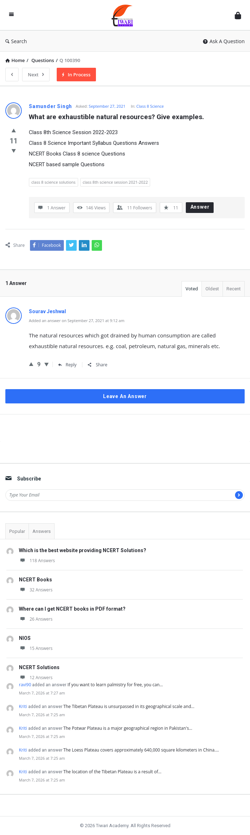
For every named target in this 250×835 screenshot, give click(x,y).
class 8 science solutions (53, 182)
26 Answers (35, 619)
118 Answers (37, 560)
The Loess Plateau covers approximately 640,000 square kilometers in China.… (141, 750)
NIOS (25, 638)
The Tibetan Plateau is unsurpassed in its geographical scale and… (128, 706)
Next (36, 74)
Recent (233, 288)
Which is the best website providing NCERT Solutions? (82, 550)
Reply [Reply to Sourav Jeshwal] (67, 365)
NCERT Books (35, 579)
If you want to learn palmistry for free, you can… (115, 685)
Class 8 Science (150, 106)
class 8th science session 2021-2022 (115, 182)
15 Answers (35, 648)
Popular (17, 531)
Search (16, 41)
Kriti (23, 706)
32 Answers (35, 590)
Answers (41, 531)
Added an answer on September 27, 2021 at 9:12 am (76, 320)
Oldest (212, 288)
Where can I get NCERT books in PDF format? (72, 609)
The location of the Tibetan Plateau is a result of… (112, 772)
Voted (191, 288)
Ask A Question (224, 41)
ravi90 (25, 685)
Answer (200, 207)
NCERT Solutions (39, 667)
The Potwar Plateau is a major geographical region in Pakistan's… (127, 728)
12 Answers (35, 677)
